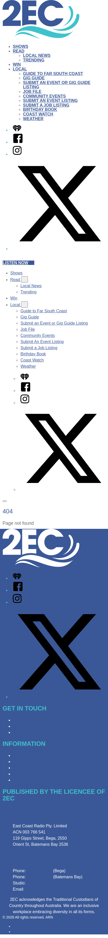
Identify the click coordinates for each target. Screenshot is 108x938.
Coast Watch (38, 114)
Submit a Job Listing (46, 105)
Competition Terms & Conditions (42, 761)
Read (18, 51)
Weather (33, 119)
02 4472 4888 (39, 877)
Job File (32, 91)
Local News (36, 55)
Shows (20, 46)
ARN (16, 926)
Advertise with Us (29, 726)
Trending (34, 60)
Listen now (18, 263)
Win (17, 64)
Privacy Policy (25, 755)
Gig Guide (34, 78)
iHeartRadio (22, 932)
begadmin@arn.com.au (46, 889)
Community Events (44, 96)
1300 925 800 (39, 883)
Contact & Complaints (32, 720)
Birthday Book (40, 109)
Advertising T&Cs (28, 768)
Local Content (25, 780)
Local (20, 69)
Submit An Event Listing (50, 100)
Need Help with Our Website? (40, 732)
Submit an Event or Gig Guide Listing (54, 323)
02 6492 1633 (39, 871)
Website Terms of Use (33, 774)
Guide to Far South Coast (53, 73)
